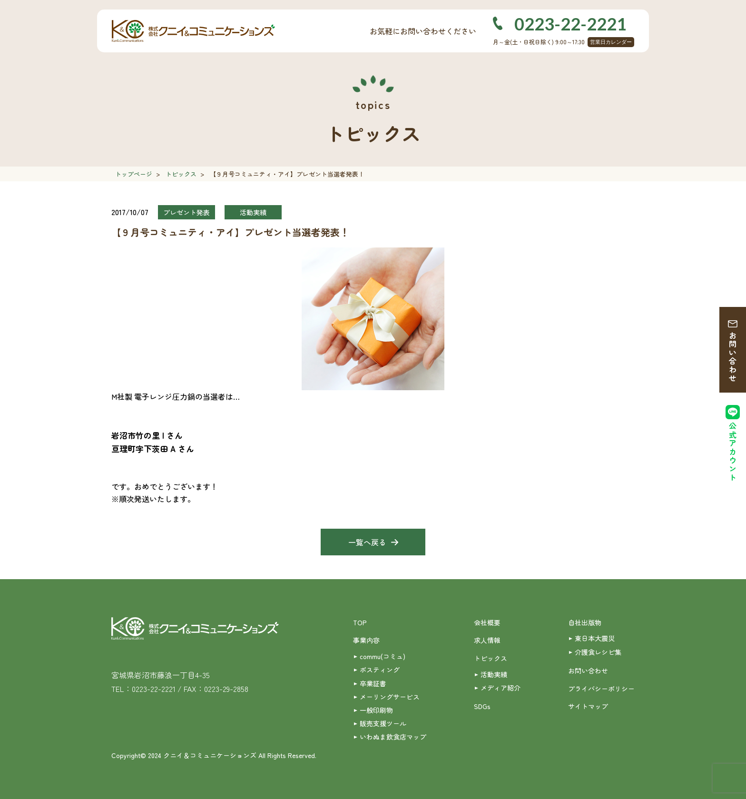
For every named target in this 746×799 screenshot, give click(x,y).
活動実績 (494, 674)
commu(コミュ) (382, 656)
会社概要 (487, 622)
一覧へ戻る (367, 542)
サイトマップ (588, 706)
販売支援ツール (383, 723)
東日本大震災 (595, 638)
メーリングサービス (390, 696)
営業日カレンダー (611, 42)
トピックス (181, 173)
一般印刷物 (376, 710)
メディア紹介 (500, 687)
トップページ (133, 173)
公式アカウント (732, 452)
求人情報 (487, 640)
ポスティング (380, 669)
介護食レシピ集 (598, 652)
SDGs (482, 706)
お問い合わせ (732, 357)
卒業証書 (373, 683)
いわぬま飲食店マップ (393, 736)
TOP (360, 622)
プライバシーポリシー (601, 688)
